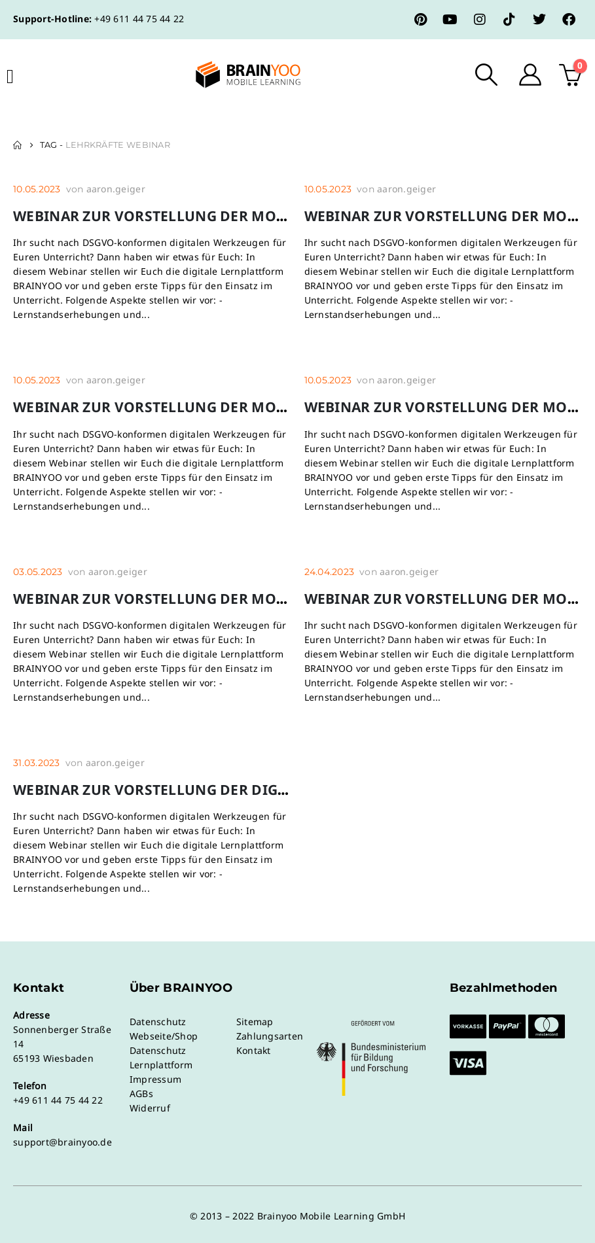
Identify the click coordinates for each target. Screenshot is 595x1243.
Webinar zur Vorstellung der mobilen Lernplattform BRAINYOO (267, 216)
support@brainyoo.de (62, 1142)
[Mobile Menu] (10, 76)
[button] (486, 74)
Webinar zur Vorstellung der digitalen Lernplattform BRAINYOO (272, 789)
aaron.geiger (115, 189)
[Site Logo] (237, 74)
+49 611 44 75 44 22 (139, 18)
